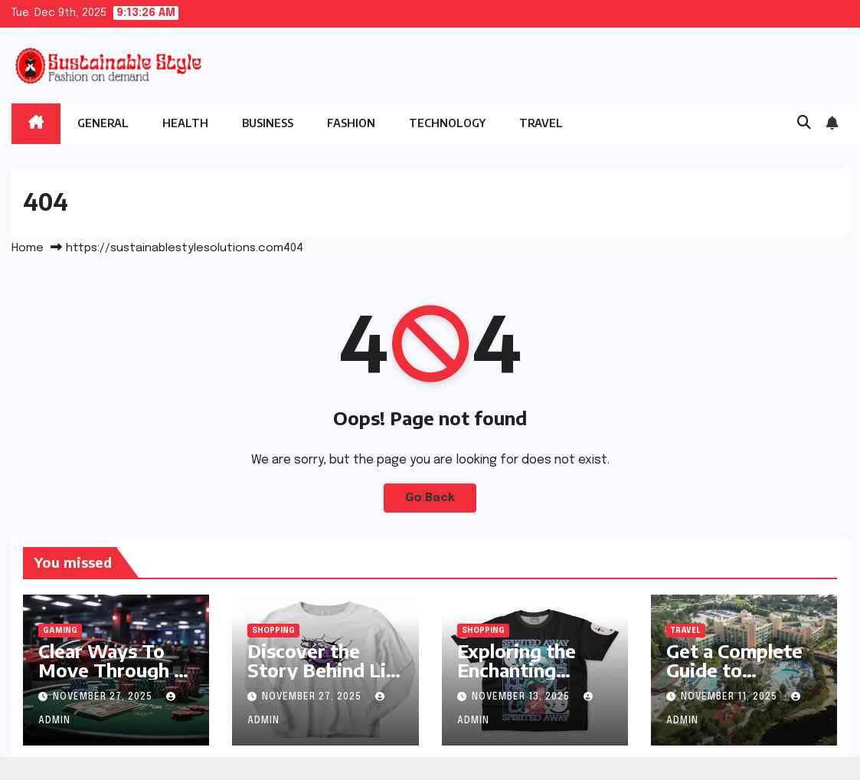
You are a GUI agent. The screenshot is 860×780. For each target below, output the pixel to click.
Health (185, 122)
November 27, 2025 (104, 697)
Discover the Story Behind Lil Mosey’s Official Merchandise (319, 679)
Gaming (60, 630)
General (103, 122)
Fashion (351, 122)
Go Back (430, 498)
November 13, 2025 (522, 697)
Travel (541, 122)
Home (27, 248)
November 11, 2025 (730, 697)
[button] (804, 123)
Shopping (273, 630)
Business (267, 122)
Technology (447, 122)
